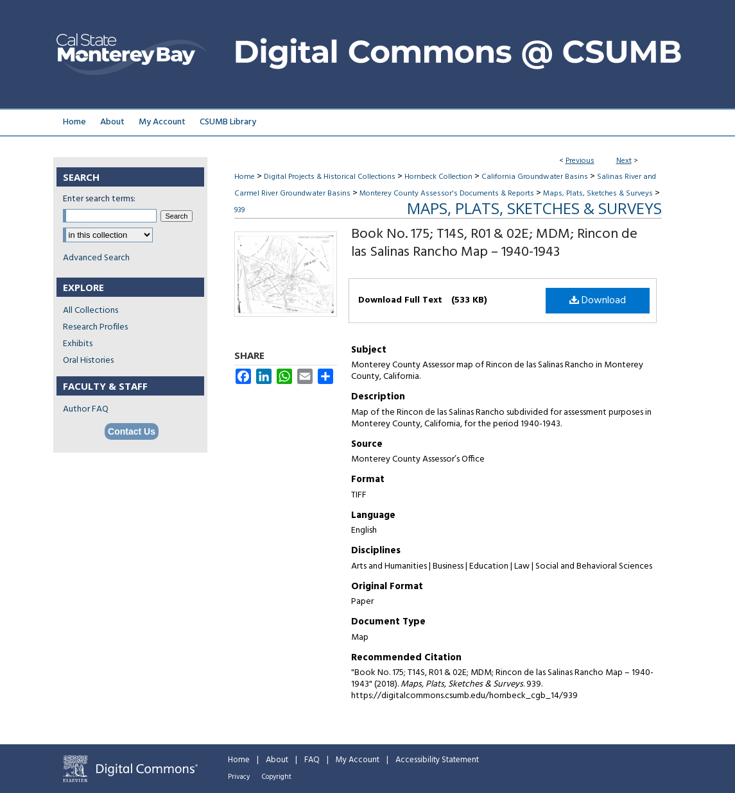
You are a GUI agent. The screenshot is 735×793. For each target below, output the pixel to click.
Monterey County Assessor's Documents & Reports (446, 193)
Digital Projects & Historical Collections (329, 177)
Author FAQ (85, 409)
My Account (357, 760)
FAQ (312, 760)
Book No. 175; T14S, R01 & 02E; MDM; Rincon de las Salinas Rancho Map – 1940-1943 (494, 243)
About (277, 760)
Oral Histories (88, 360)
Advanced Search (96, 258)
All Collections (90, 310)
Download (597, 300)
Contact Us (131, 431)
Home (244, 177)
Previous (580, 160)
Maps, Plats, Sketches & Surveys (598, 193)
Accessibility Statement (437, 760)
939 (239, 210)
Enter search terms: (99, 199)
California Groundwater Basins (534, 177)
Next (624, 160)
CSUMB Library (228, 122)
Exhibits (77, 344)
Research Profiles (95, 327)
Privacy (239, 777)
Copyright (276, 777)
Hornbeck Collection (438, 177)
